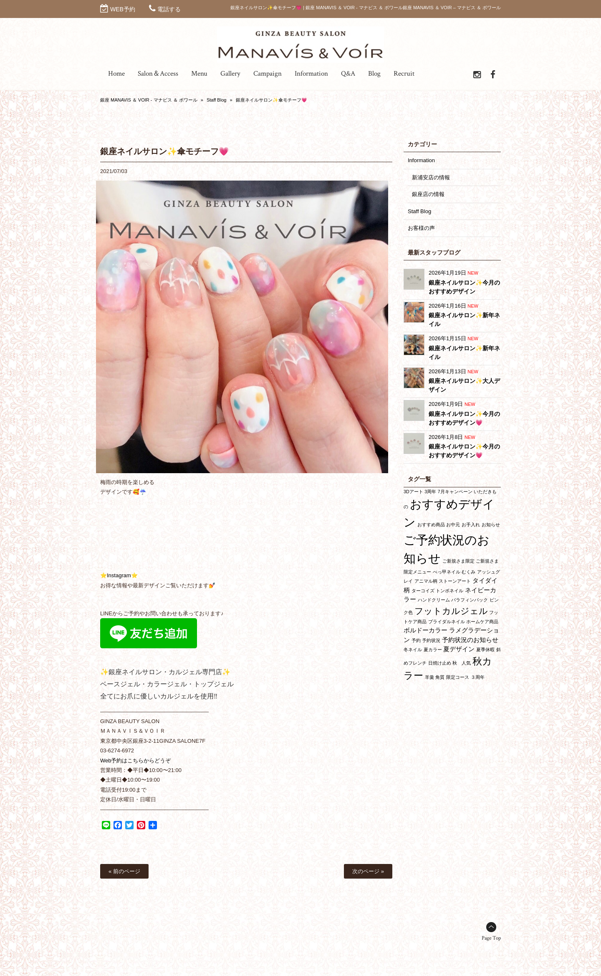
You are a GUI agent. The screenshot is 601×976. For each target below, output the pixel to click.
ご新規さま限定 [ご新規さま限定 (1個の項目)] (458, 560)
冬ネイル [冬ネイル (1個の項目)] (413, 649)
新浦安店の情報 (431, 177)
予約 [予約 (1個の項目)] (416, 640)
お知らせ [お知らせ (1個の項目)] (491, 524)
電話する (169, 9)
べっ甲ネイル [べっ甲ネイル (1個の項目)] (446, 571)
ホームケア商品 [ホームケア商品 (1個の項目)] (482, 621)
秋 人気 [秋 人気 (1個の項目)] (461, 662)
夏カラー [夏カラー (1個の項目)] (433, 649)
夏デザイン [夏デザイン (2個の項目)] (459, 648)
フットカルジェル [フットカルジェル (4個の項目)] (451, 611)
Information (421, 160)
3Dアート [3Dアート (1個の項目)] (413, 491)
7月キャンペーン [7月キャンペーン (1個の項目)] (455, 491)
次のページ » (368, 871)
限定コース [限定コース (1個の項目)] (457, 677)
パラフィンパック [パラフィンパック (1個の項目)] (469, 599)
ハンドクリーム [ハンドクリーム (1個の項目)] (434, 599)
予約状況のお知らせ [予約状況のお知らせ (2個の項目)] (470, 639)
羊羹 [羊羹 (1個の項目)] (429, 677)
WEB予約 (122, 9)
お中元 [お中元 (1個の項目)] (453, 524)
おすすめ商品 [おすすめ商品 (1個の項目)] (431, 524)
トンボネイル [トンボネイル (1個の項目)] (449, 590)
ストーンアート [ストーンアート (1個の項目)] (455, 581)
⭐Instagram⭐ (119, 575)
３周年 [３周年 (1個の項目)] (478, 677)
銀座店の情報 (428, 194)
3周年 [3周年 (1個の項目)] (430, 491)
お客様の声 (421, 228)
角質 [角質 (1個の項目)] (439, 677)
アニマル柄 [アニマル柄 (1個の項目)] (425, 581)
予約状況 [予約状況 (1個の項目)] (431, 640)
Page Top (491, 938)
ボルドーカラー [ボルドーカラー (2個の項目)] (425, 630)
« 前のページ (124, 871)
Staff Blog (217, 99)
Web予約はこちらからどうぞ (135, 760)
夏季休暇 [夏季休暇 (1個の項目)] (485, 649)
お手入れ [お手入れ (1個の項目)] (471, 524)
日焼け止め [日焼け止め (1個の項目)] (439, 662)
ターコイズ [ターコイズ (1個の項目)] (423, 590)
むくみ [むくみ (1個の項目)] (468, 571)
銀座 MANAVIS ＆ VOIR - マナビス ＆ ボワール (148, 99)
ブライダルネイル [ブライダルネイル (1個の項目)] (446, 621)
